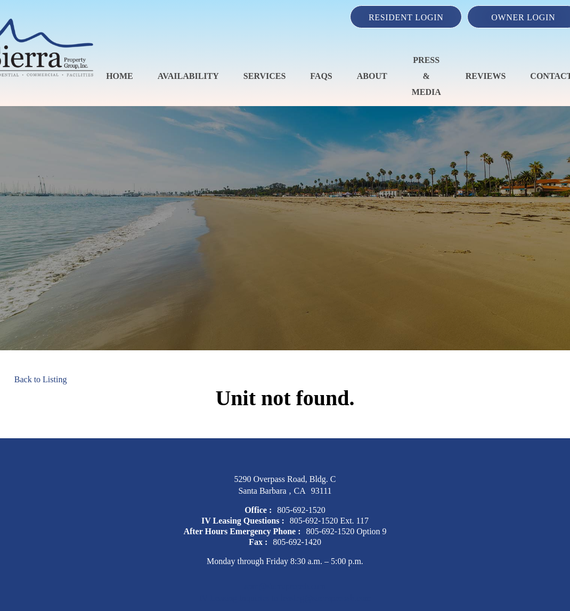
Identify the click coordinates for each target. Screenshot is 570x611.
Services (264, 76)
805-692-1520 (301, 509)
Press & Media (426, 76)
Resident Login (406, 17)
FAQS (321, 76)
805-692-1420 (297, 541)
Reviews (486, 76)
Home (119, 76)
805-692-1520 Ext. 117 (329, 520)
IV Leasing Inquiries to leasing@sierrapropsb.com (285, 597)
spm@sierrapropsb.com (285, 586)
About (372, 76)
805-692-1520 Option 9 (346, 531)
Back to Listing (40, 379)
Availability (188, 76)
